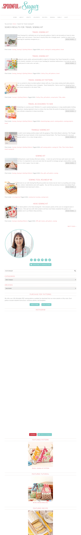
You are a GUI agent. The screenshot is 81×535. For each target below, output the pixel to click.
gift (40, 221)
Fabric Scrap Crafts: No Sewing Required (23, 520)
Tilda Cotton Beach (67, 147)
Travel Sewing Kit (40, 32)
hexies (43, 221)
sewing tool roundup (34, 197)
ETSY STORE (46, 304)
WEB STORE (34, 304)
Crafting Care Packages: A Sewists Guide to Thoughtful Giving (32, 523)
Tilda (60, 97)
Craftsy (43, 73)
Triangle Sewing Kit (40, 130)
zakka (63, 97)
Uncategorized (16, 197)
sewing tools (44, 197)
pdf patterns (52, 73)
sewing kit (48, 49)
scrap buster (54, 97)
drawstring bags (45, 121)
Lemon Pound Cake (40, 476)
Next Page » (72, 226)
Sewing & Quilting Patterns (24, 49)
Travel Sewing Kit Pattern (40, 80)
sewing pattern (55, 49)
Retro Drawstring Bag (40, 442)
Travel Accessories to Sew (40, 104)
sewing (56, 173)
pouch (42, 49)
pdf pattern (47, 97)
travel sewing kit (9, 149)
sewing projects (68, 121)
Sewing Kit (40, 156)
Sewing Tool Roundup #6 (40, 180)
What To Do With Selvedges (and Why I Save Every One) (48, 522)
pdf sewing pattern (46, 147)
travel (62, 49)
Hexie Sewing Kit (40, 204)
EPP (37, 221)
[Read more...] (71, 39)
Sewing (14, 49)
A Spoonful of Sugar (21, 7)
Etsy (46, 73)
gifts (45, 173)
